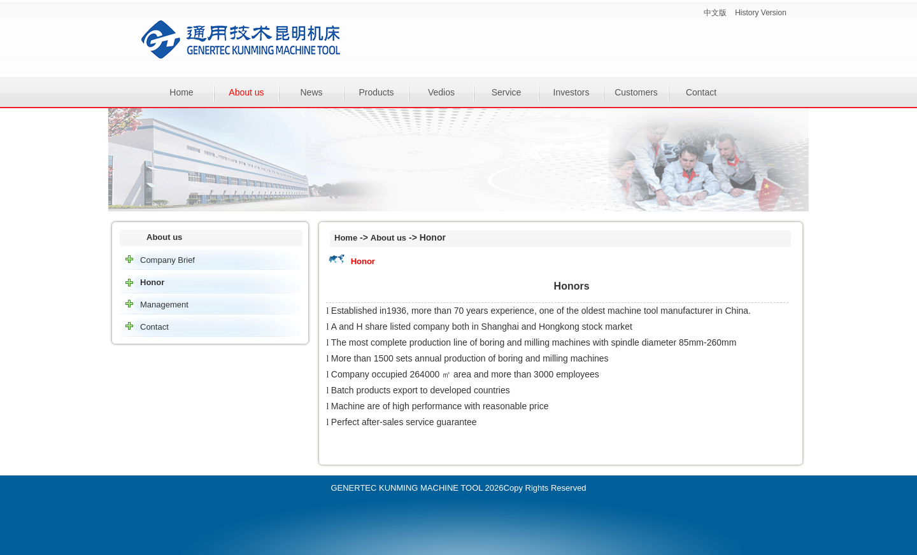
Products (376, 92)
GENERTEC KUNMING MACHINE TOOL (407, 488)
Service (507, 92)
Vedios (441, 92)
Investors (571, 92)
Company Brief (167, 260)
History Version (760, 12)
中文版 (715, 12)
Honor (152, 282)
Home (181, 92)
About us (246, 92)
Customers (636, 92)
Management (164, 304)
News (311, 92)
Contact (701, 92)
